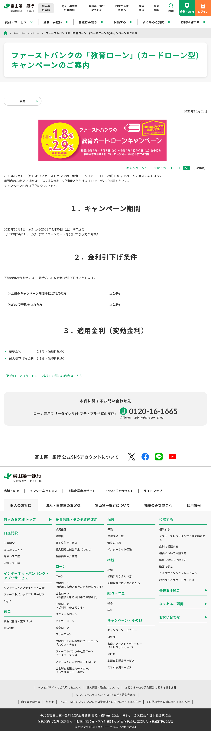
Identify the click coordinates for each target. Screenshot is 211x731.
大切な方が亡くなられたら (123, 583)
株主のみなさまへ (122, 8)
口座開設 (9, 543)
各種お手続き (91, 22)
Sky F (7, 601)
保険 (110, 529)
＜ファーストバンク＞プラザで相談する (182, 538)
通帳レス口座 (12, 556)
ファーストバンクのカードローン (76, 662)
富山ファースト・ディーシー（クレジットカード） (124, 645)
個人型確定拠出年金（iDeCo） (74, 549)
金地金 (111, 654)
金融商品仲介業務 (66, 556)
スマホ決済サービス (119, 667)
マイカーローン (65, 621)
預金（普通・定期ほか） (19, 621)
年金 (110, 610)
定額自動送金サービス (121, 660)
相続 (110, 570)
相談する (123, 22)
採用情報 (141, 8)
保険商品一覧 (115, 536)
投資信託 (61, 529)
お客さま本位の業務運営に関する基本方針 (151, 687)
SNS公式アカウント (120, 490)
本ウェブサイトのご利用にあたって (59, 687)
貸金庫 (111, 637)
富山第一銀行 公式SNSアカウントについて (77, 457)
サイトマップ (153, 490)
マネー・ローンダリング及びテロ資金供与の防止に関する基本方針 (100, 702)
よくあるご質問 (157, 22)
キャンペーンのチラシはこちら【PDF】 (158, 168)
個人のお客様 (46, 8)
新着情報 (157, 8)
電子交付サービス (66, 542)
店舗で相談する (168, 546)
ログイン (203, 8)
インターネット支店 (43, 490)
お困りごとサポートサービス (176, 580)
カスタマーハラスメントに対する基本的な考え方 (105, 694)
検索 (171, 8)
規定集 (50, 702)
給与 (110, 603)
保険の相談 (114, 542)
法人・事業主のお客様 (69, 8)
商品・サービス (19, 22)
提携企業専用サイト (82, 490)
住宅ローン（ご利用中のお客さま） (71, 605)
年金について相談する (172, 560)
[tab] (63, 505)
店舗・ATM (187, 8)
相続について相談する (172, 553)
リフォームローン (66, 614)
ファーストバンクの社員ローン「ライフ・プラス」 (74, 653)
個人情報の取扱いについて (103, 687)
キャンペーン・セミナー (28, 33)
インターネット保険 (119, 549)
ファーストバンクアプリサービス (24, 594)
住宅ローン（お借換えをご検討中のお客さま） (77, 595)
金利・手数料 (55, 22)
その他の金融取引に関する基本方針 (168, 702)
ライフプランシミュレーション (178, 573)
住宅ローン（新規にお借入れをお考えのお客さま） (80, 585)
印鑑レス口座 (12, 563)
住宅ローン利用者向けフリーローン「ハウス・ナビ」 (77, 643)
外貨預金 (9, 628)
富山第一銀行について (97, 8)
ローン (59, 576)
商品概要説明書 (30, 702)
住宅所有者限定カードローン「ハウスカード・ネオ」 (73, 670)
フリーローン (64, 634)
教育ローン (62, 627)
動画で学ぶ (166, 566)
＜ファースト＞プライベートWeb (24, 587)
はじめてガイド (13, 549)
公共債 (60, 536)
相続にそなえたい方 (119, 576)
